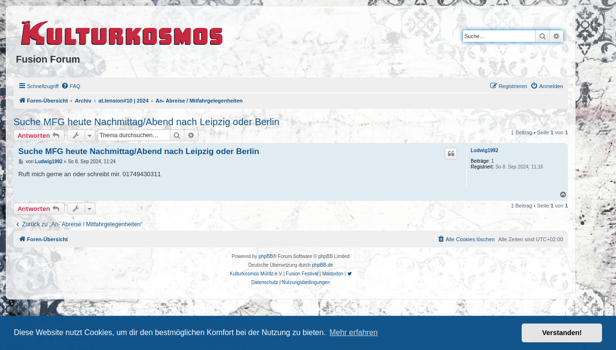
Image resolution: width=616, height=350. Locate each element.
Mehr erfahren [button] (353, 332)
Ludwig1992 (484, 150)
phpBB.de (322, 265)
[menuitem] (70, 86)
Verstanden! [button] (562, 333)
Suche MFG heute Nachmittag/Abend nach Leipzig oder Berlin (146, 122)
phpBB (265, 256)
